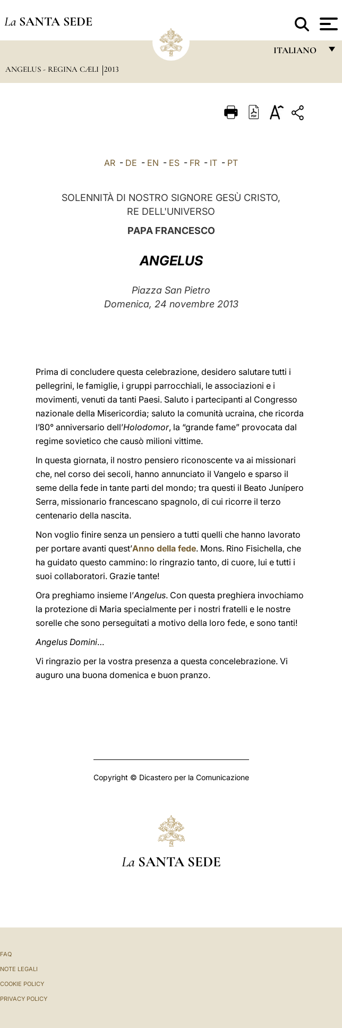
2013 (111, 69)
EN (153, 162)
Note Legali (19, 969)
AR (109, 162)
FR (195, 162)
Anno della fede (164, 548)
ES (174, 162)
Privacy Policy (23, 998)
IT (213, 162)
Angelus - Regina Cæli (53, 69)
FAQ (6, 954)
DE (131, 162)
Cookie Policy (22, 984)
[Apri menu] (327, 24)
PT (232, 162)
